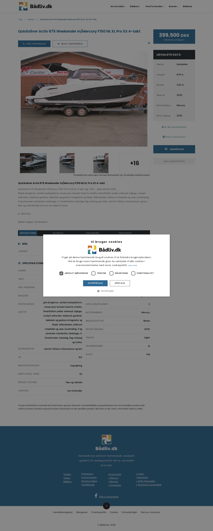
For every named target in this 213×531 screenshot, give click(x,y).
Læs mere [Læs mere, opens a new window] (132, 265)
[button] (106, 291)
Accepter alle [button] (95, 283)
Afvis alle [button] (120, 283)
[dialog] (106, 265)
